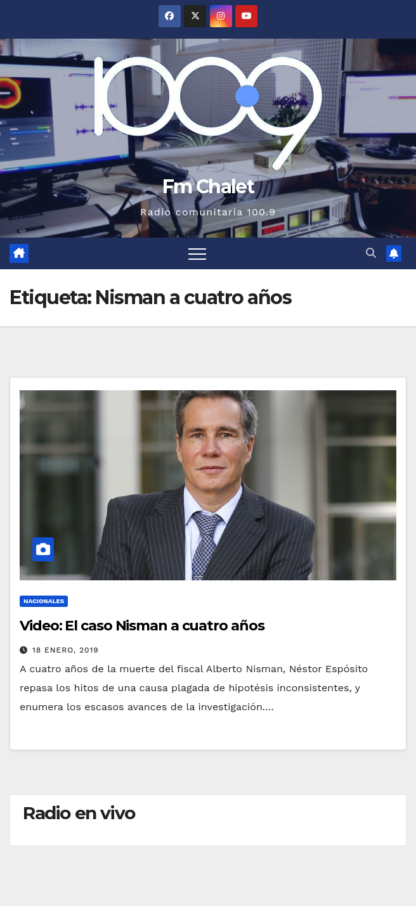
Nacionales (43, 600)
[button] (371, 253)
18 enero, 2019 (65, 650)
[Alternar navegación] (197, 253)
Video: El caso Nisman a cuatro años (142, 625)
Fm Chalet (208, 186)
